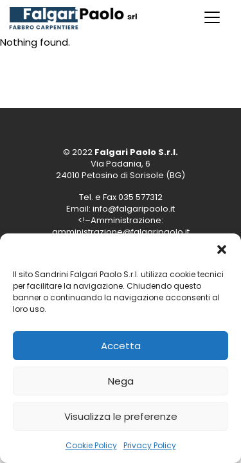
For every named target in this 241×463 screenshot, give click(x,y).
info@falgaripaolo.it (134, 209)
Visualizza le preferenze (120, 416)
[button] (221, 249)
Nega (121, 381)
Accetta (121, 345)
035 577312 (140, 197)
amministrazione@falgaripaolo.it (121, 232)
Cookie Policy (91, 445)
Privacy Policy (149, 445)
